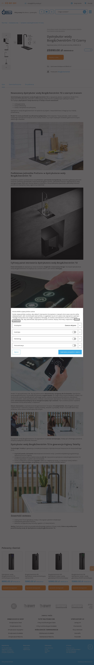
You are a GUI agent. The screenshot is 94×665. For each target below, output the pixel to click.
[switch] (74, 332)
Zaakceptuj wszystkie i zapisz (70, 352)
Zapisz (16, 352)
